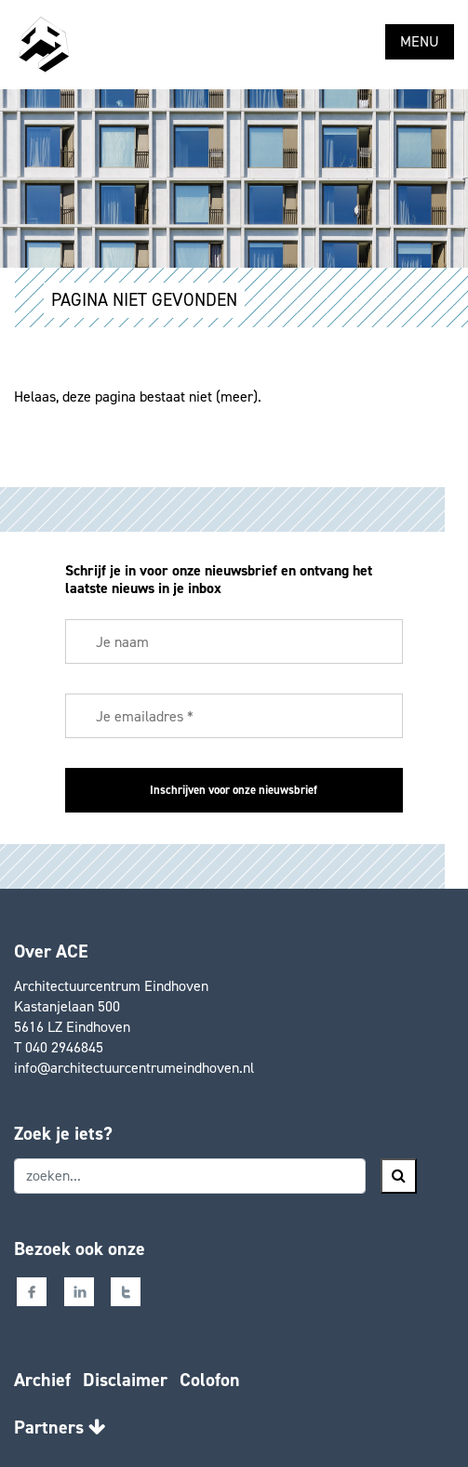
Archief (42, 1380)
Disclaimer (125, 1380)
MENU (419, 41)
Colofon (210, 1380)
